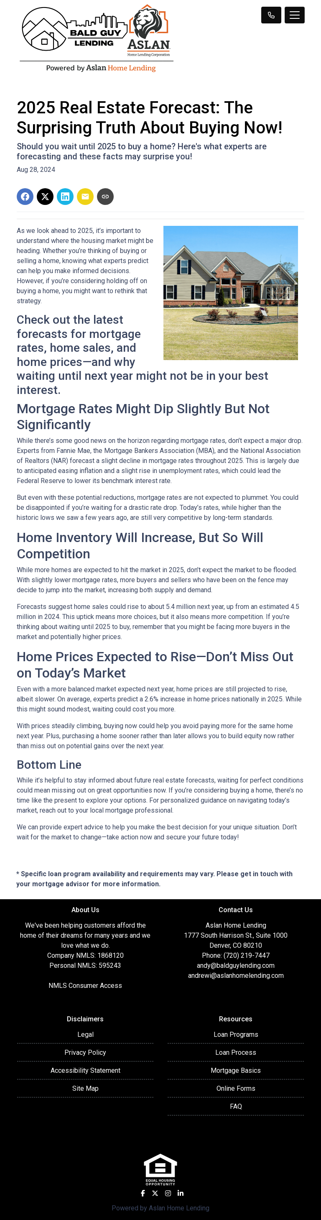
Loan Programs (236, 1034)
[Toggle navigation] (295, 15)
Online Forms (236, 1088)
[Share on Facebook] (25, 196)
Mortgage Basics (236, 1070)
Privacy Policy (85, 1052)
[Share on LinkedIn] (65, 196)
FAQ (236, 1106)
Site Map (85, 1088)
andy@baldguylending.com (236, 965)
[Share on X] (45, 196)
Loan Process (235, 1052)
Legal (85, 1034)
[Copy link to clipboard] (105, 196)
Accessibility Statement (85, 1070)
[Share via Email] (85, 196)
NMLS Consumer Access (85, 986)
